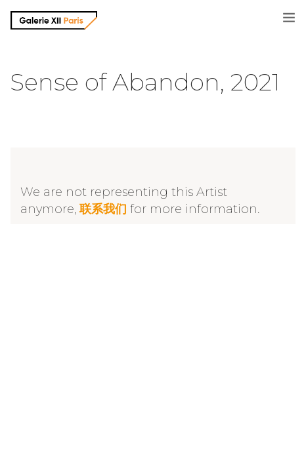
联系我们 (103, 209)
